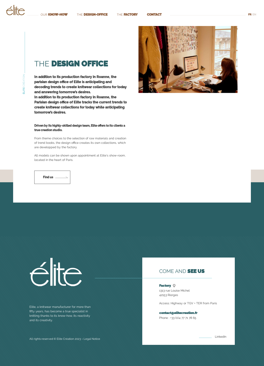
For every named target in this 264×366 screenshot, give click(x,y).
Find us (48, 177)
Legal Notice (91, 338)
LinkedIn (220, 336)
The (91, 14)
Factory (165, 286)
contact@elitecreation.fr (178, 313)
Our (54, 14)
